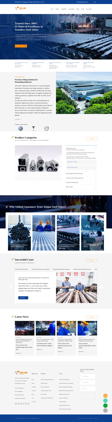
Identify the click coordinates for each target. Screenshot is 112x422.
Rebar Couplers (69, 186)
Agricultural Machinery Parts (64, 405)
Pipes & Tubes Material (45, 386)
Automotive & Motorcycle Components (40, 269)
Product (57, 9)
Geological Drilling (62, 401)
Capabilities (63, 9)
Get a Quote (89, 9)
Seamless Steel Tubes (71, 148)
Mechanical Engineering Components (61, 269)
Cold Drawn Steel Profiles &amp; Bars (74, 178)
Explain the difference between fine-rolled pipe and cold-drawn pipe (87, 340)
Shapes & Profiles (44, 383)
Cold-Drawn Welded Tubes (72, 182)
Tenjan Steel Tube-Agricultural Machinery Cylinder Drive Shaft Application (33, 278)
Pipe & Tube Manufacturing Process (47, 379)
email (105, 396)
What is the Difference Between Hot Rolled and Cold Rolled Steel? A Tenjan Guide (24, 341)
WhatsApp (105, 400)
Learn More (17, 119)
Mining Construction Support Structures (82, 269)
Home (52, 9)
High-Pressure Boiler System (64, 394)
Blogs (77, 9)
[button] (49, 124)
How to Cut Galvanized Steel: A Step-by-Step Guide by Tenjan (45, 340)
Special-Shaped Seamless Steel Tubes (74, 173)
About (82, 9)
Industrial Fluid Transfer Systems (65, 409)
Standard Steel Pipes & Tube (46, 390)
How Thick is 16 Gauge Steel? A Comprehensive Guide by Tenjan (65, 340)
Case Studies (71, 9)
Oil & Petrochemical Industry (21, 269)
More (96, 269)
